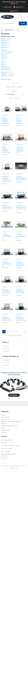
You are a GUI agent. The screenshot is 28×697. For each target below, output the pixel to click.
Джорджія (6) (4, 47)
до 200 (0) (6, 346)
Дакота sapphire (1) (5, 68)
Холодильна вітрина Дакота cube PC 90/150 (6, 319)
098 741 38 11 (8, 7)
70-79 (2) (6, 362)
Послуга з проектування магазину (9, 425)
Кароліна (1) (4, 58)
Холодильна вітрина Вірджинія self (20, 236)
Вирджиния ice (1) (5, 42)
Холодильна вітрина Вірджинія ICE (6, 236)
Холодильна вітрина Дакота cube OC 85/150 (20, 291)
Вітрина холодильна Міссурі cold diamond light (5, 150)
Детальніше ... (14, 395)
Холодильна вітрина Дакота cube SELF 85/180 (21, 319)
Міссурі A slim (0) (5, 45)
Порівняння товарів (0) (6, 79)
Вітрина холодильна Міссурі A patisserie (19, 121)
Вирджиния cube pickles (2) (7, 75)
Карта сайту (4, 432)
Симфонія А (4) (4, 50)
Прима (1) (3, 62)
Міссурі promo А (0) (6, 69)
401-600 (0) (7, 351)
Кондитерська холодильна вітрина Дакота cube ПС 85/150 (6, 179)
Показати (11, 98)
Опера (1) (3, 61)
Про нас (3, 415)
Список (18, 83)
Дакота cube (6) (5, 66)
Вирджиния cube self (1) (7, 39)
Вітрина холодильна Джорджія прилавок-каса (6, 121)
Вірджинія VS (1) (5, 72)
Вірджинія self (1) (5, 40)
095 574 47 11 (19, 7)
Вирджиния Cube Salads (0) (8, 74)
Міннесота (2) (4, 57)
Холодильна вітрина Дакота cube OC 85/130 (6, 291)
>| (24, 331)
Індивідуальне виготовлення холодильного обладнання (11, 422)
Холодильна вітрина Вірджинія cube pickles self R (20, 208)
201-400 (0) (7, 348)
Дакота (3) (3, 64)
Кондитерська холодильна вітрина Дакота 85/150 (20, 150)
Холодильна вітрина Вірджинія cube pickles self (20, 178)
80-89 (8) (6, 365)
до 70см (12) (7, 360)
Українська (14, 10)
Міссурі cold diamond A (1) (7, 51)
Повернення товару (5, 430)
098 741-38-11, (4, 456)
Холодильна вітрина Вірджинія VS (6, 264)
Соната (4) (3, 55)
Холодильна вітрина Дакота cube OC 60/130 (20, 264)
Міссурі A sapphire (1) (6, 53)
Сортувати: (13, 90)
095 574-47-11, (4, 458)
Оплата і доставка (5, 419)
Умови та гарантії (5, 417)
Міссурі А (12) (4, 44)
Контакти (3, 428)
